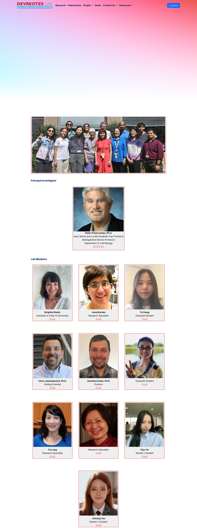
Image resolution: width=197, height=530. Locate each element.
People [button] (87, 5)
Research (61, 5)
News (98, 5)
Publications (74, 5)
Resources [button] (125, 5)
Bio (102, 246)
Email (96, 246)
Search (173, 5)
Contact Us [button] (109, 5)
